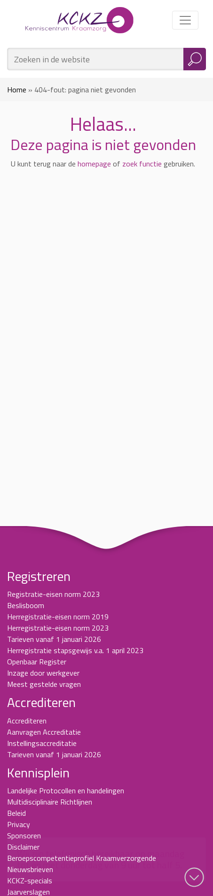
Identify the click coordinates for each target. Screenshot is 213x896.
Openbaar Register (36, 661)
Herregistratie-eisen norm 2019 (58, 616)
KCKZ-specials (29, 880)
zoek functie (142, 163)
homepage (94, 163)
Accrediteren (27, 720)
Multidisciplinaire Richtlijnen (49, 801)
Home (16, 89)
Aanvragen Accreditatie (44, 732)
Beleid (16, 813)
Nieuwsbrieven (30, 869)
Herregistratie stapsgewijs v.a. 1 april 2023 (75, 650)
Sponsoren (24, 835)
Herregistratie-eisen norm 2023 (58, 627)
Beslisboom (25, 605)
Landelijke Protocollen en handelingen (65, 790)
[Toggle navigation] (185, 20)
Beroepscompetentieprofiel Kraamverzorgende (81, 858)
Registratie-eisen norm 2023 (53, 594)
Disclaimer (23, 846)
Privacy (18, 824)
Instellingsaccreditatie (42, 743)
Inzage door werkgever (43, 672)
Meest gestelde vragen (44, 684)
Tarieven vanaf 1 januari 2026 (54, 639)
